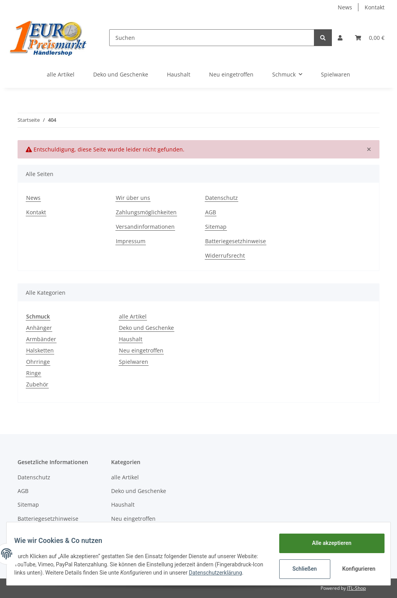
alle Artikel (133, 316)
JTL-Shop (356, 588)
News (345, 7)
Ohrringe (38, 361)
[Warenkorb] (370, 37)
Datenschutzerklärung (45, 574)
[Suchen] (211, 37)
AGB (210, 212)
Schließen (299, 567)
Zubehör (37, 384)
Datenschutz (221, 197)
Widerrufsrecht (225, 255)
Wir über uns (133, 197)
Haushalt (130, 339)
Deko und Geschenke (146, 327)
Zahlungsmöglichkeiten (146, 212)
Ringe (33, 373)
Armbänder (41, 339)
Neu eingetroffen (141, 350)
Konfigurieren (354, 567)
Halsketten (40, 350)
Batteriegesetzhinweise (235, 241)
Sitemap (216, 226)
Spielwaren (133, 361)
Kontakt (375, 7)
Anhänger (39, 327)
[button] (340, 37)
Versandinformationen (145, 226)
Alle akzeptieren (326, 541)
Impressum (130, 241)
